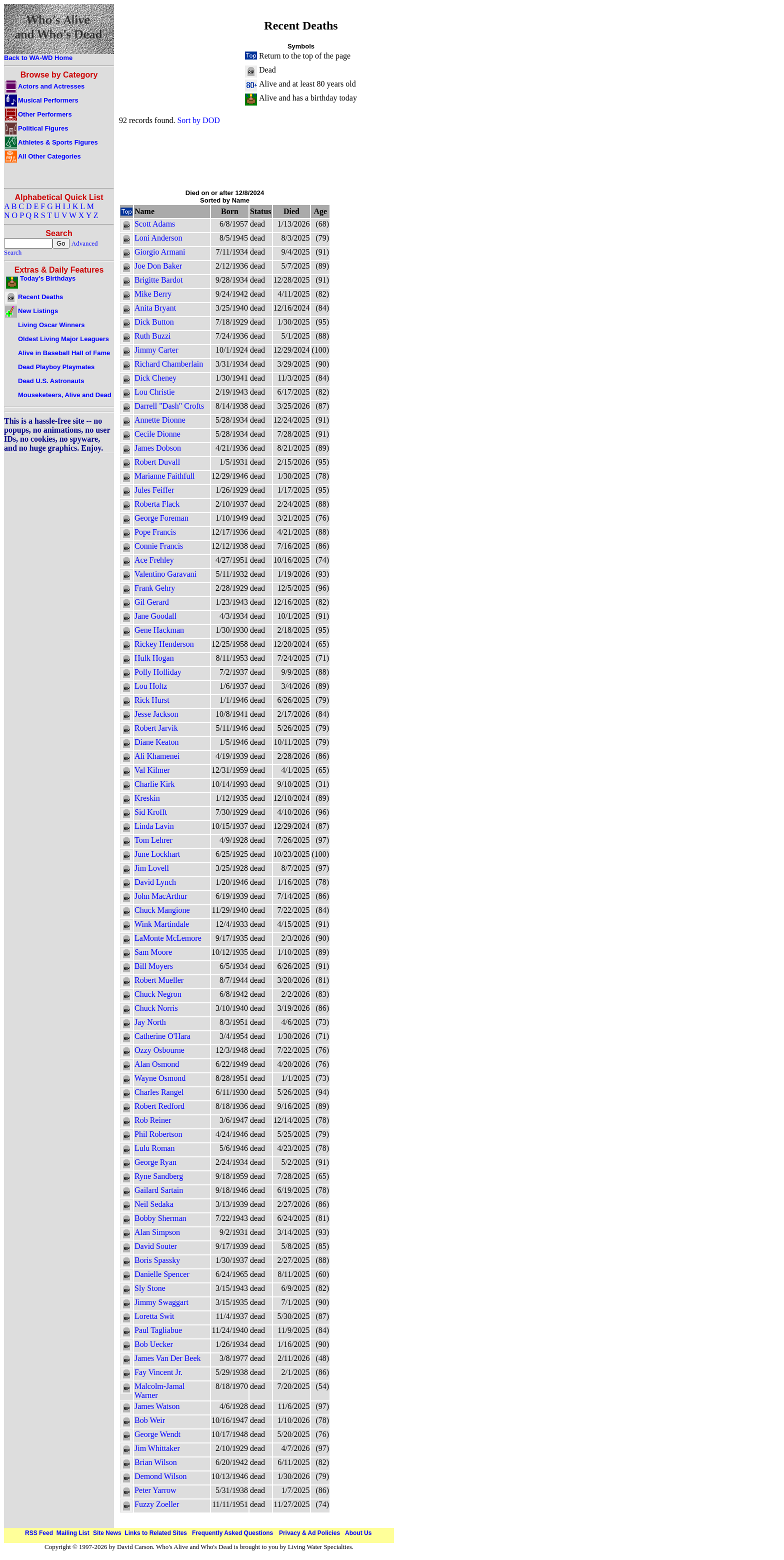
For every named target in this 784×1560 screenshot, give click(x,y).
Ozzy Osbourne (159, 1050)
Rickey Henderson (164, 644)
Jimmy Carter (156, 350)
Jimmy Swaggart (161, 1302)
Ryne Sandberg (158, 1176)
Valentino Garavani (165, 574)
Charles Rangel (159, 1092)
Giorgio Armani (159, 252)
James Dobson (157, 448)
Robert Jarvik (156, 728)
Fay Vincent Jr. (158, 1372)
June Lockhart (157, 854)
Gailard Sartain (158, 1190)
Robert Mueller (159, 980)
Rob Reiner (152, 1120)
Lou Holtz (150, 686)
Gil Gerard (151, 602)
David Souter (155, 1246)
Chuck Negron (158, 994)
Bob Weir (149, 1420)
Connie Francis (158, 546)
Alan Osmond (156, 1064)
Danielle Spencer (162, 1274)
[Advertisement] (301, 156)
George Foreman (161, 518)
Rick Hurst (152, 700)
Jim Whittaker (157, 1448)
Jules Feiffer (154, 490)
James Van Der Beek (167, 1358)
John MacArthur (160, 896)
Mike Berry (153, 294)
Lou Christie (154, 392)
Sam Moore (153, 952)
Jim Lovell (151, 868)
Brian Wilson (155, 1462)
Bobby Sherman (160, 1218)
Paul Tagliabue (158, 1330)
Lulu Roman (154, 1148)
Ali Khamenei (157, 756)
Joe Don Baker (158, 266)
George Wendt (157, 1434)
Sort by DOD (198, 120)
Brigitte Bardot (158, 280)
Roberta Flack (157, 504)
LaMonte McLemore (168, 938)
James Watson (157, 1406)
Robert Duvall (157, 462)
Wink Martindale (161, 924)
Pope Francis (155, 532)
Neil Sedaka (154, 1204)
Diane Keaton (156, 742)
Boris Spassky (157, 1260)
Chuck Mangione (162, 910)
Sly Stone (150, 1288)
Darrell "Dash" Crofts (169, 406)
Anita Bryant (155, 308)
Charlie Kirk (154, 784)
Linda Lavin (154, 826)
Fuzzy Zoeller (156, 1504)
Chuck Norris (156, 1008)
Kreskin (147, 798)
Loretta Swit (154, 1316)
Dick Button (154, 322)
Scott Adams (154, 224)
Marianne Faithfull (164, 476)
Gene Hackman (159, 630)
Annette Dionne (160, 420)
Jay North (150, 1022)
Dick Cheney (155, 378)
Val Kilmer (152, 770)
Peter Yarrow (155, 1490)
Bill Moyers (153, 966)
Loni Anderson (158, 238)
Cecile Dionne (157, 434)
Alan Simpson (157, 1232)
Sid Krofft (150, 812)
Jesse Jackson (156, 714)
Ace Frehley (154, 560)
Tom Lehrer (153, 840)
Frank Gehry (154, 588)
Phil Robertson (158, 1134)
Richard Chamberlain (168, 364)
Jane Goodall (155, 616)
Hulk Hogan (154, 658)
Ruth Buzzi (152, 336)
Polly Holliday (158, 672)
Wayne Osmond (160, 1078)
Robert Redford (159, 1106)
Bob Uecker (153, 1344)
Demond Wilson (160, 1476)
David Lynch (155, 882)
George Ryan (155, 1162)
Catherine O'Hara (162, 1036)
